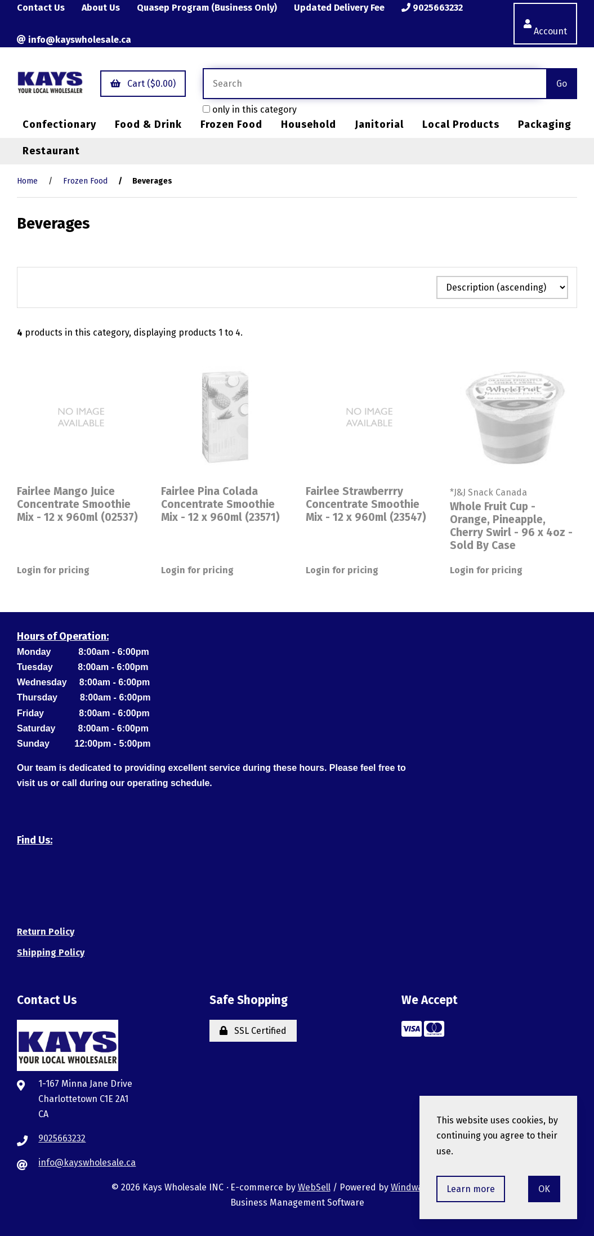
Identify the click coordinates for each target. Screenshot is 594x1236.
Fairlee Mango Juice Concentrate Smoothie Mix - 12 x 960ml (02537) (77, 504)
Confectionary (59, 124)
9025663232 (432, 7)
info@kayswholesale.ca (74, 39)
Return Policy (45, 931)
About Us (101, 7)
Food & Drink (148, 124)
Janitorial (379, 124)
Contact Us (41, 7)
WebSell (314, 1187)
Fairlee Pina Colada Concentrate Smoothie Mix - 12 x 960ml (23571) (220, 504)
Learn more (470, 1189)
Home (27, 181)
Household (308, 124)
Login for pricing (53, 570)
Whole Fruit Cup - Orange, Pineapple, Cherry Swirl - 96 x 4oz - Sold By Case (511, 526)
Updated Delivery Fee (339, 7)
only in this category (250, 109)
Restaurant (51, 151)
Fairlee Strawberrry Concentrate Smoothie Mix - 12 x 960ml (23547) (366, 504)
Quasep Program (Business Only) (207, 7)
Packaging (544, 124)
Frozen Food (231, 124)
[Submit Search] (561, 83)
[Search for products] (374, 83)
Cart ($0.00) (143, 83)
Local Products (460, 124)
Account (545, 24)
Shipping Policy (50, 952)
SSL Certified (253, 1030)
